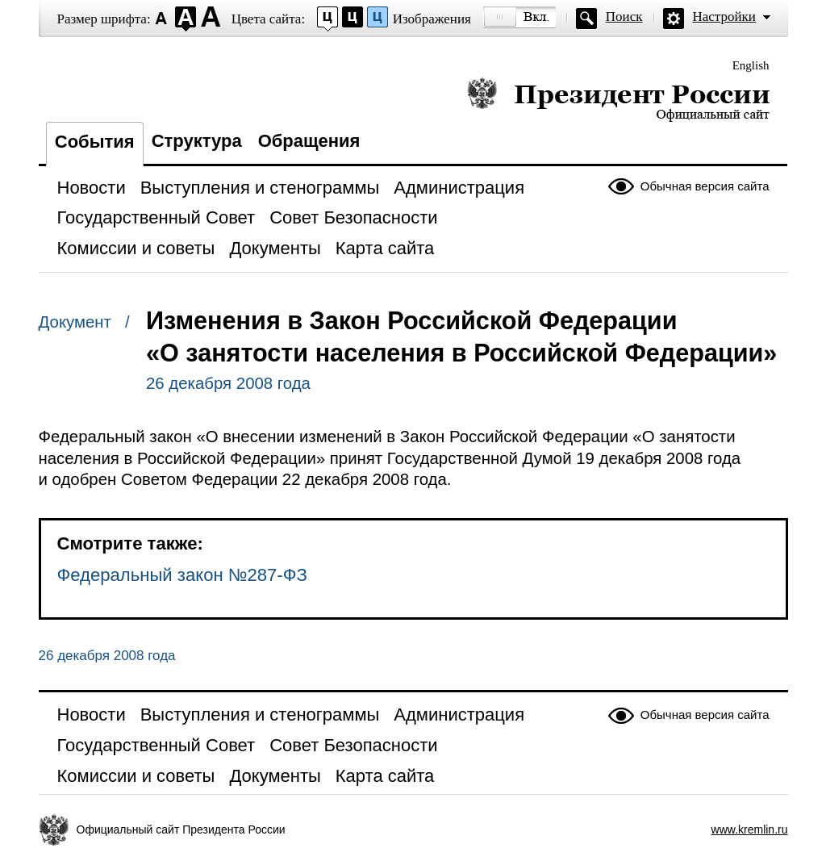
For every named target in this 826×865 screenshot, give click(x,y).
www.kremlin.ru (749, 829)
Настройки (724, 16)
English (751, 65)
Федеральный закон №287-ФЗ (182, 575)
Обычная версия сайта (705, 186)
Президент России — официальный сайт (618, 99)
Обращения (309, 141)
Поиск (624, 16)
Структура (197, 141)
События (95, 142)
